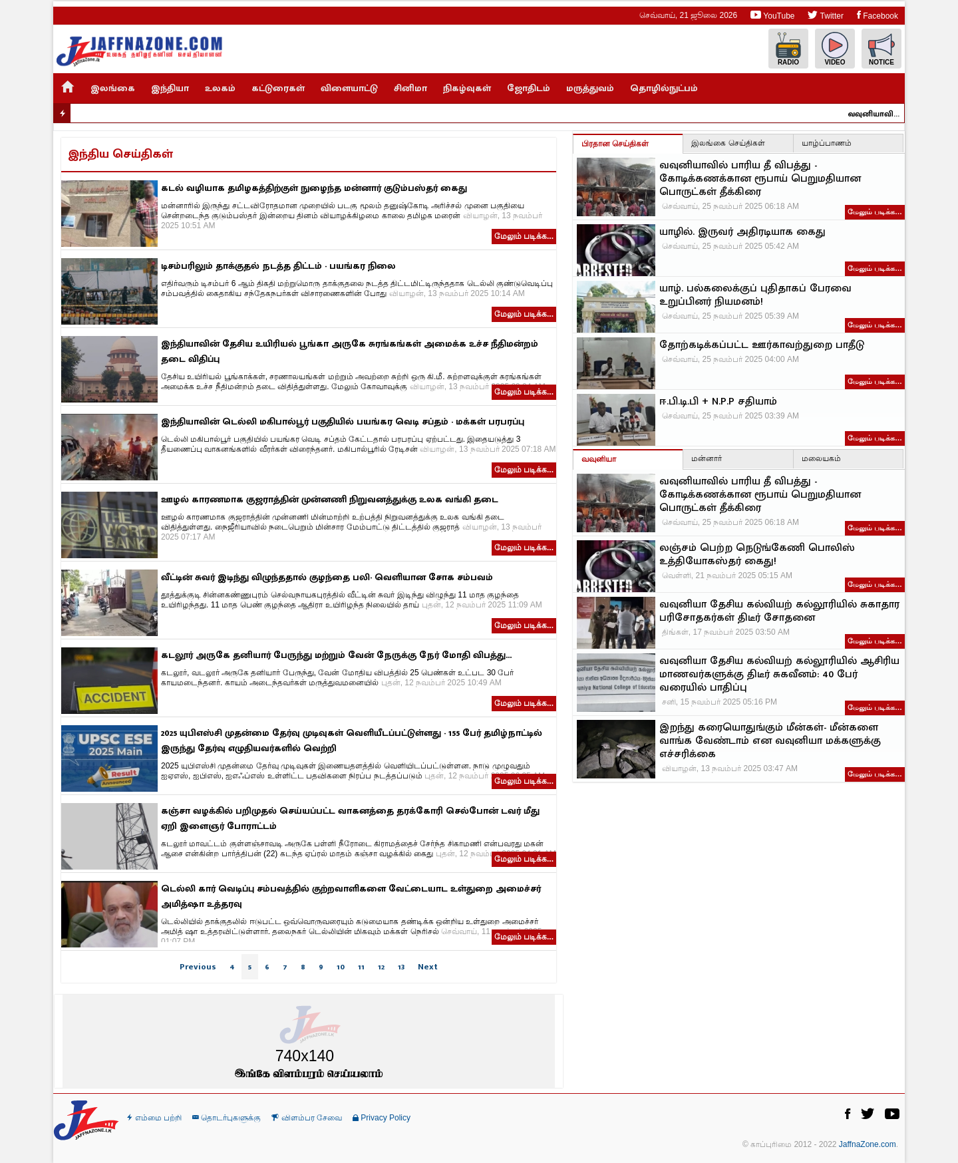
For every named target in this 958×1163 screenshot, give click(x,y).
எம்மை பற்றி (154, 1117)
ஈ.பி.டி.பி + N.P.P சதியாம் (718, 402)
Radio (788, 49)
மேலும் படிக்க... (524, 236)
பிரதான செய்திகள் (615, 143)
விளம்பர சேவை (306, 1117)
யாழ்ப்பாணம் (827, 143)
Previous (198, 966)
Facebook (877, 15)
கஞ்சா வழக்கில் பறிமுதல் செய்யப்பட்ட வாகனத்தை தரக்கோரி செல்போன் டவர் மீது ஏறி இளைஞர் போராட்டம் (350, 818)
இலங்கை (112, 88)
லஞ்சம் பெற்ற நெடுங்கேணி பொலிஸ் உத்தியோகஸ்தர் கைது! (757, 555)
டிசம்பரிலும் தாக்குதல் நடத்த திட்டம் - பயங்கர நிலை (278, 265)
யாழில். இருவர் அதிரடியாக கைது (742, 232)
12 (381, 966)
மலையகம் (821, 458)
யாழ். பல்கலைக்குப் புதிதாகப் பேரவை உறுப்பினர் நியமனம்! (755, 295)
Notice (881, 49)
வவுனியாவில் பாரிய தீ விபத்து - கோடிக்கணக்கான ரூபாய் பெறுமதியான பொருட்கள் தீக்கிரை (879, 113)
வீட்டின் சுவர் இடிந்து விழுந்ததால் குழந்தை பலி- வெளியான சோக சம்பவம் (327, 577)
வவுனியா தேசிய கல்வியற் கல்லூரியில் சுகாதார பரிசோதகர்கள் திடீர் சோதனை (779, 611)
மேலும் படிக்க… (875, 212)
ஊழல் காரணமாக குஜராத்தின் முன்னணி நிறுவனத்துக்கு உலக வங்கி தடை (329, 499)
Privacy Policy (381, 1117)
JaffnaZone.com (867, 1144)
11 (361, 966)
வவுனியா (598, 459)
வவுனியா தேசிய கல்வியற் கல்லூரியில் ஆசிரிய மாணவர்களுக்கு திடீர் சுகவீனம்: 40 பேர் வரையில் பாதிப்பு (779, 675)
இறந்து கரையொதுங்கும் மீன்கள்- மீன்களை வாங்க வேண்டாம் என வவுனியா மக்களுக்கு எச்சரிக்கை (770, 741)
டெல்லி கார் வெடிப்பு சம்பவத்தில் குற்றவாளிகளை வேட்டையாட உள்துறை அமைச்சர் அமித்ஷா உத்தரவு (351, 896)
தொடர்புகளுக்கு (226, 1117)
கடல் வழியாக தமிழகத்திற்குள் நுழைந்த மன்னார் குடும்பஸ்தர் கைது (314, 188)
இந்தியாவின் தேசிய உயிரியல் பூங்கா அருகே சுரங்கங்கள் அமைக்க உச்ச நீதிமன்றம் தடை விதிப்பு (349, 351)
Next (428, 966)
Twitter (825, 15)
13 (401, 966)
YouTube (772, 15)
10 (341, 966)
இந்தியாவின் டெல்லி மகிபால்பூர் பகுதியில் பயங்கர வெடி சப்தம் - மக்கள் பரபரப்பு (342, 421)
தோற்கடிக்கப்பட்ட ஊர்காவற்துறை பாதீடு (761, 345)
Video (835, 49)
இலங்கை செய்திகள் (727, 143)
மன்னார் (706, 458)
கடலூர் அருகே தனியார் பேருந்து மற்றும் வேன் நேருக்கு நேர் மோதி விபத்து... (336, 655)
